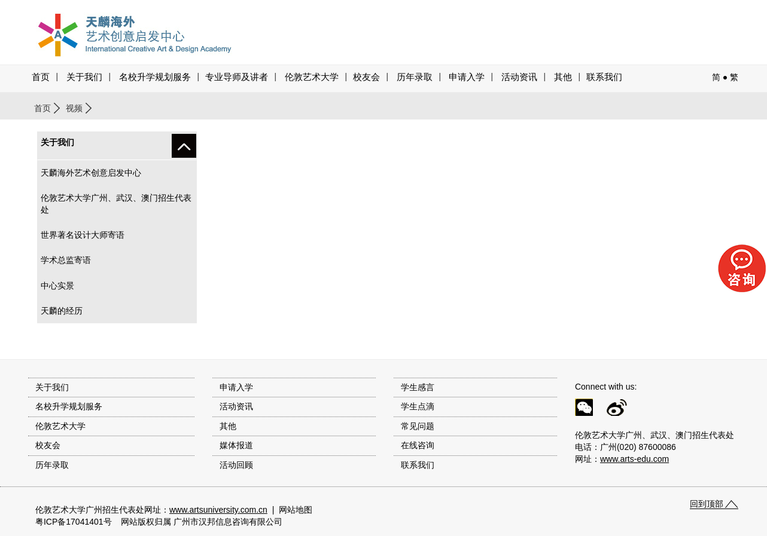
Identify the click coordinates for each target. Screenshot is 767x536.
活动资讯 (236, 406)
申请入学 (467, 77)
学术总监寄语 (66, 260)
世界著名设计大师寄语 (82, 235)
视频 (74, 108)
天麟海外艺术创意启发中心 (91, 172)
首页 (41, 77)
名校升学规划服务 (155, 77)
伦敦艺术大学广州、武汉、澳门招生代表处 (116, 204)
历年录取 (415, 77)
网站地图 (295, 509)
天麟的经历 (62, 311)
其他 (563, 77)
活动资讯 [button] (519, 77)
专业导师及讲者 (236, 77)
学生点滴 (417, 406)
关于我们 (84, 77)
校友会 (366, 77)
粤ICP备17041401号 (73, 521)
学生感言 (417, 387)
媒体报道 (236, 445)
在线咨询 (417, 445)
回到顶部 (706, 504)
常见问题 (417, 426)
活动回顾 (236, 465)
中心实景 (57, 285)
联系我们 (604, 77)
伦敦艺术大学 (312, 77)
